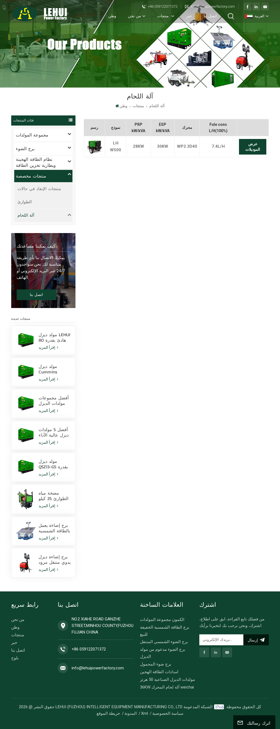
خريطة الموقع (108, 713)
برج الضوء (25, 148)
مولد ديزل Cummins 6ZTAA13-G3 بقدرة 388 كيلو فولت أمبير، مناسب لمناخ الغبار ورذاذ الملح (54, 369)
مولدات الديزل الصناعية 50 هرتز (167, 679)
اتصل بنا (210, 16)
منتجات (163, 16)
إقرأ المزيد (48, 347)
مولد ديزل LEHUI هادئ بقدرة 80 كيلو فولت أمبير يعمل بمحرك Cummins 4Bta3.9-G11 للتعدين (54, 337)
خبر (189, 16)
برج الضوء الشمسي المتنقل (164, 641)
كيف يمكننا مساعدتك (36, 246)
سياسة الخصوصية (167, 713)
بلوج (15, 657)
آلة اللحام (157, 106)
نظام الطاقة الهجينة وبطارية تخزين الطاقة (36, 162)
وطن (112, 16)
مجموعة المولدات (32, 135)
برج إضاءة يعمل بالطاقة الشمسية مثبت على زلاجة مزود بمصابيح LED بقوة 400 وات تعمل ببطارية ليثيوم (54, 527)
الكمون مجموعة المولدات (162, 619)
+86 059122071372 (162, 6)
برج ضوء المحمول (155, 664)
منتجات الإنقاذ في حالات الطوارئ (39, 195)
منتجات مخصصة (31, 176)
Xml (144, 713)
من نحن (134, 16)
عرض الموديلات (252, 147)
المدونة (130, 713)
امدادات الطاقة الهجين (159, 671)
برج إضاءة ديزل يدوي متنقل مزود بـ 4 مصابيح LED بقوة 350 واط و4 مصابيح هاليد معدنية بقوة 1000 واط (55, 559)
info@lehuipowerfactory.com (213, 6)
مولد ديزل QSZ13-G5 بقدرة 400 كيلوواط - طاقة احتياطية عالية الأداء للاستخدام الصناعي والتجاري (53, 463)
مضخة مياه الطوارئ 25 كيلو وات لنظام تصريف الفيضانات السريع (55, 495)
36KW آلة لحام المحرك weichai (167, 687)
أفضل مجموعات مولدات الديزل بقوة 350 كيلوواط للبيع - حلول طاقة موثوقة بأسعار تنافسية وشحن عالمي (55, 400)
